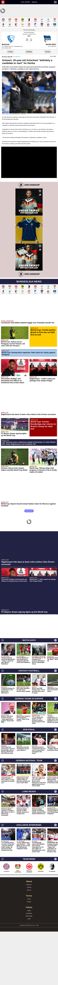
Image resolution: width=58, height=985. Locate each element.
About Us (29, 932)
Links (28, 966)
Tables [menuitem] (34, 2)
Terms (29, 946)
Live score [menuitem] (25, 2)
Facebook (29, 961)
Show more (29, 558)
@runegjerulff (16, 79)
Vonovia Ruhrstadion (29, 55)
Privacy (29, 949)
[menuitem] (3, 2)
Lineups (10, 74)
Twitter (29, 958)
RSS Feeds (29, 963)
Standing (29, 74)
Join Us (29, 937)
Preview (47, 74)
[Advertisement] (29, 28)
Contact (29, 935)
